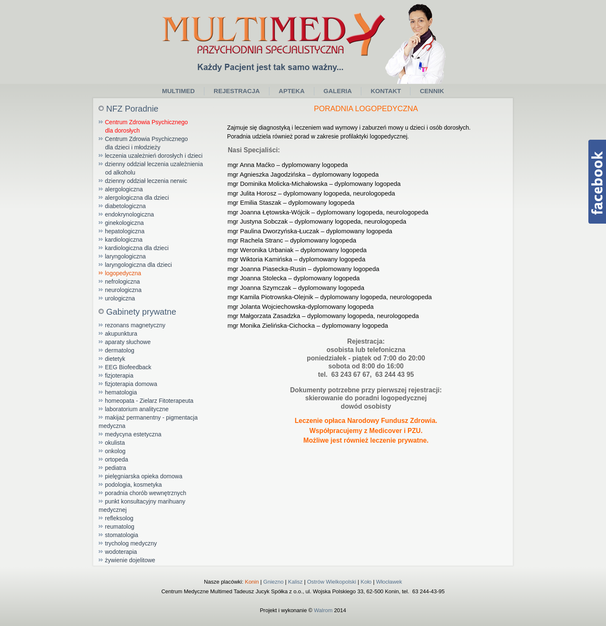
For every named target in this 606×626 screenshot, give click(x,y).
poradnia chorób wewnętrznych (145, 493)
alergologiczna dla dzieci (137, 197)
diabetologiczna (125, 206)
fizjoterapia (119, 375)
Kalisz (295, 582)
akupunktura (121, 333)
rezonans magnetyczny (135, 325)
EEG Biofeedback (128, 367)
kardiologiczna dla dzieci (137, 248)
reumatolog (119, 526)
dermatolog (119, 350)
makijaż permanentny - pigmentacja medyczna (148, 421)
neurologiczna (123, 290)
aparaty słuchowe (128, 342)
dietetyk (115, 358)
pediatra (115, 467)
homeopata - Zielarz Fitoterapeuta (149, 400)
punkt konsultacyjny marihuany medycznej (142, 505)
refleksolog (119, 518)
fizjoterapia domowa (131, 384)
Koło (365, 582)
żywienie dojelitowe (130, 560)
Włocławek (389, 582)
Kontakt (386, 90)
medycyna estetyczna (133, 434)
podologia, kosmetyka (133, 484)
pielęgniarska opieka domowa (143, 476)
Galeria (338, 90)
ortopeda (116, 459)
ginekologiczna (124, 222)
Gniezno (273, 582)
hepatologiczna (124, 231)
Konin (252, 582)
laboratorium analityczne (137, 409)
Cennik (432, 90)
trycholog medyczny (131, 543)
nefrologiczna (122, 281)
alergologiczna (124, 189)
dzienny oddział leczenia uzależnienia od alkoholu (151, 168)
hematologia (121, 392)
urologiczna (120, 298)
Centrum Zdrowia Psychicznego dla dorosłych (143, 126)
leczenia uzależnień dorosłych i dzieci (154, 155)
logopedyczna (123, 273)
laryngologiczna (125, 256)
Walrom (323, 610)
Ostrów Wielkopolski (331, 582)
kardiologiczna (124, 239)
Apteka (292, 90)
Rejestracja (237, 90)
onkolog (115, 451)
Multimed (178, 90)
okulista (115, 442)
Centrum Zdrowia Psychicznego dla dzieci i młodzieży (143, 143)
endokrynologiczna (129, 214)
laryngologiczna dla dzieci (138, 264)
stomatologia (121, 535)
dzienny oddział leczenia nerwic (146, 180)
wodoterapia (121, 551)
